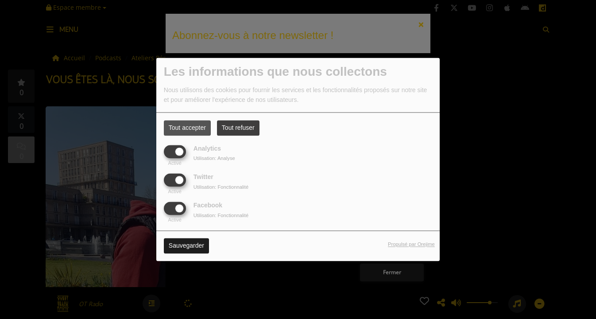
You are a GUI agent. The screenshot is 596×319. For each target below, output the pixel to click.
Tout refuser (238, 127)
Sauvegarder (186, 245)
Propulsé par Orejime (411, 244)
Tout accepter (187, 127)
